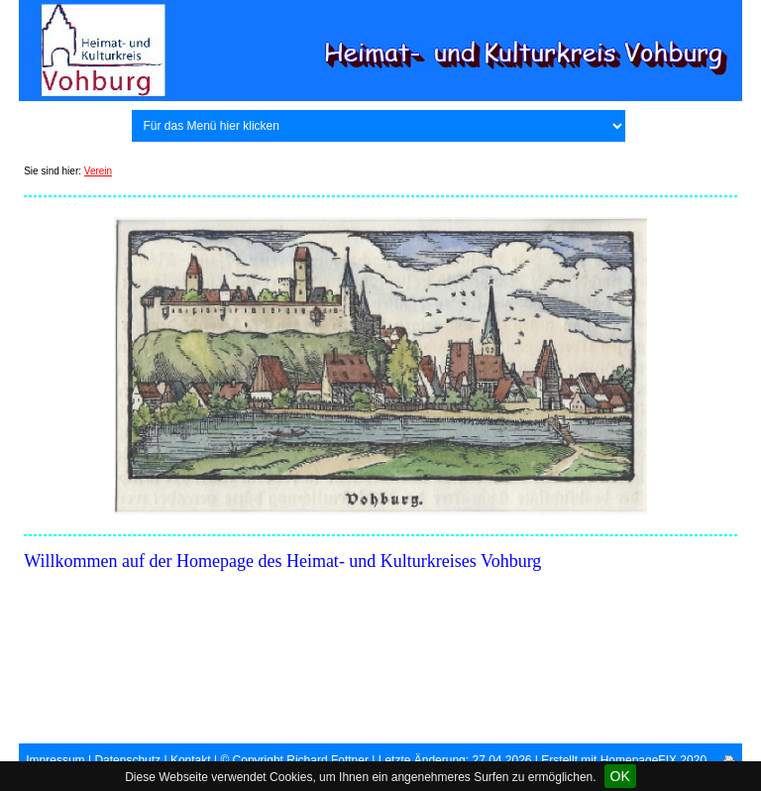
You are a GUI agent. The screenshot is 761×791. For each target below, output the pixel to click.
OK (620, 776)
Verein (98, 171)
